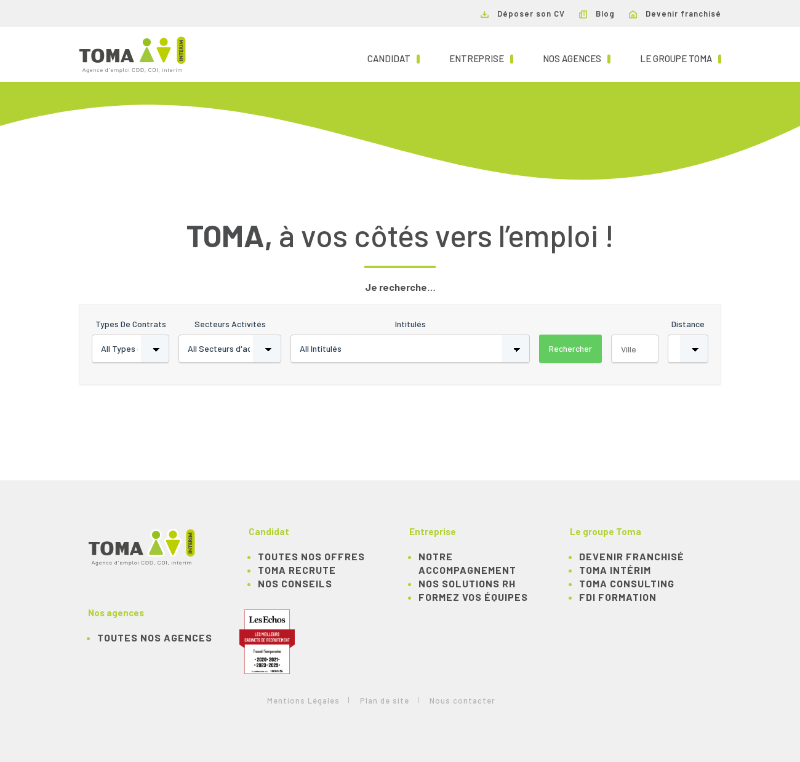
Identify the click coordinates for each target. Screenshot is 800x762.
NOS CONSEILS (295, 583)
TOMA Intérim (615, 570)
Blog (597, 13)
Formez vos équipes (473, 597)
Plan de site (384, 700)
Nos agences (576, 58)
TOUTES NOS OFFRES (311, 556)
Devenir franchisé (675, 13)
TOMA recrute (297, 570)
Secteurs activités (230, 324)
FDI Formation (618, 597)
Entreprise (481, 58)
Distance (688, 324)
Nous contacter (462, 700)
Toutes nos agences (154, 637)
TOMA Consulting (626, 583)
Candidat (393, 58)
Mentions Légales (303, 700)
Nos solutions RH (467, 583)
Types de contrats (130, 324)
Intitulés (410, 324)
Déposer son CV (523, 13)
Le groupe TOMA (680, 58)
